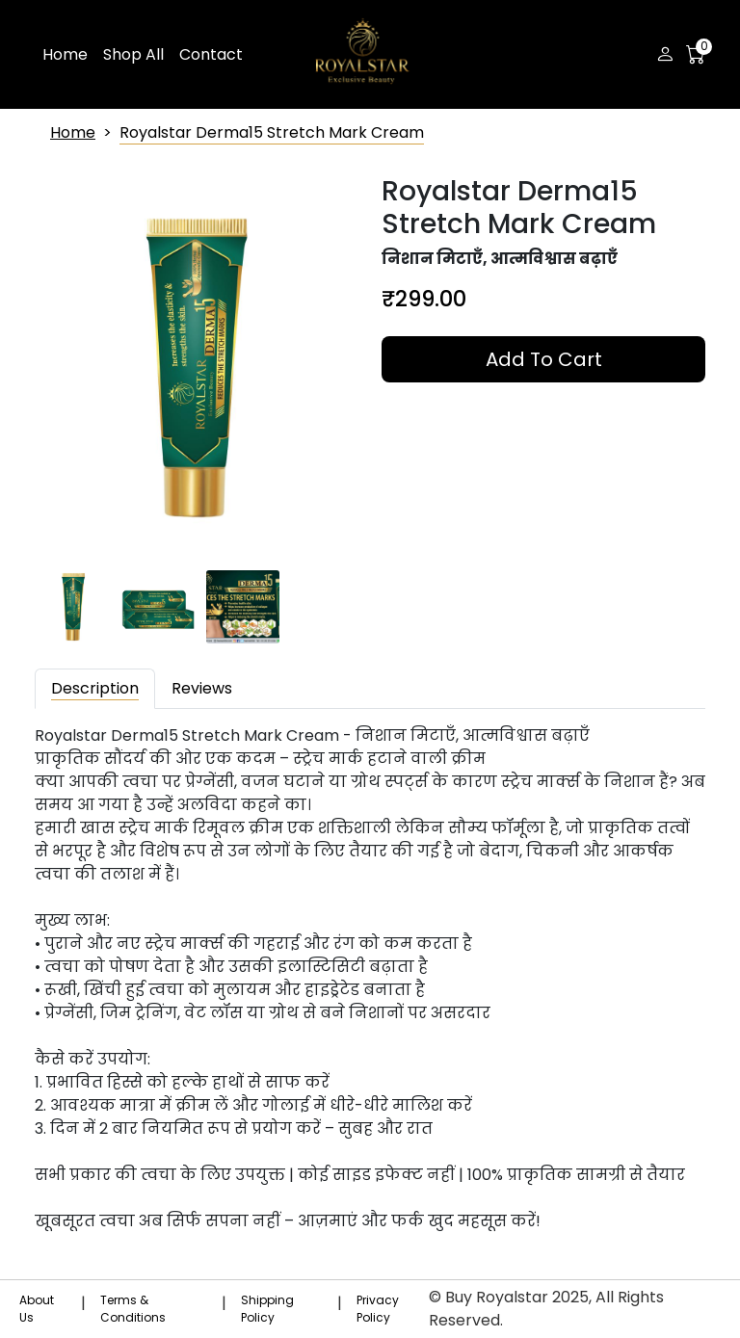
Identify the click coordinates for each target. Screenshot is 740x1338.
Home (65, 54)
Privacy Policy (378, 1308)
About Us (36, 1308)
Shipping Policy (267, 1308)
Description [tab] (95, 688)
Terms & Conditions (133, 1308)
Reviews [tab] (202, 688)
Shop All (133, 54)
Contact (211, 54)
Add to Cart (544, 359)
